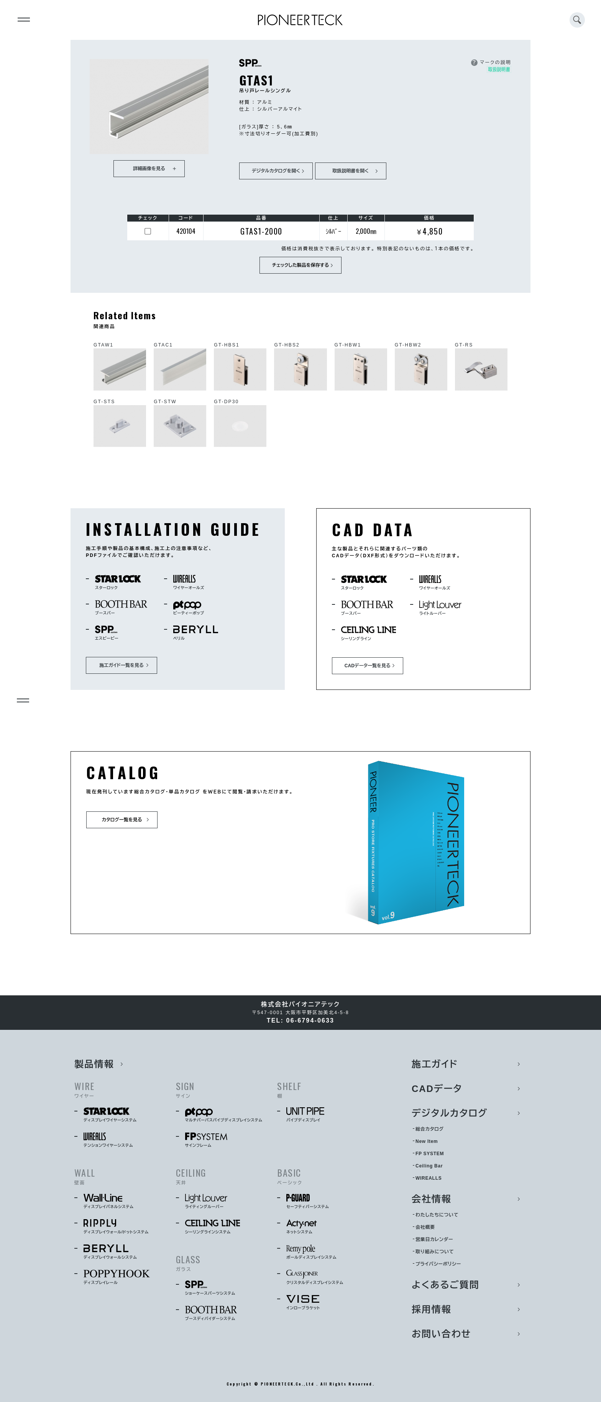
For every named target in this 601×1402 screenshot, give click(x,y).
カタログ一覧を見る (122, 819)
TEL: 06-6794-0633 (300, 1020)
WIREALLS (428, 1178)
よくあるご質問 (445, 1285)
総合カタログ (429, 1129)
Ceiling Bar (429, 1166)
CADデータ (437, 1089)
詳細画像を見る (149, 168)
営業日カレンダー (434, 1239)
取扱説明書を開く (350, 171)
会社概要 (425, 1227)
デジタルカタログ (450, 1113)
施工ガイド (435, 1064)
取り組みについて (434, 1251)
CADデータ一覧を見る (368, 665)
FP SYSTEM (429, 1153)
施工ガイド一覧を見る (121, 665)
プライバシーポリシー (438, 1264)
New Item (426, 1141)
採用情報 (432, 1309)
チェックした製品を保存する (300, 265)
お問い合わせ (441, 1334)
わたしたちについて (436, 1215)
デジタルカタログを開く (276, 171)
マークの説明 (491, 62)
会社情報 (432, 1199)
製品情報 (94, 1064)
